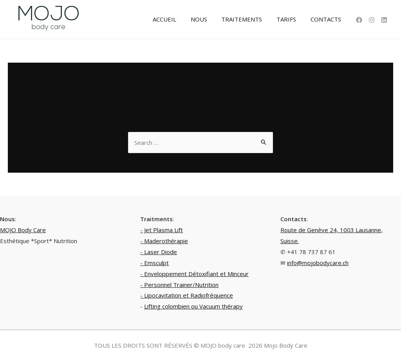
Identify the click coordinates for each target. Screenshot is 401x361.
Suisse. (289, 241)
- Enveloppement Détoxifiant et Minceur (194, 274)
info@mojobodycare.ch (318, 263)
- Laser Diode (158, 252)
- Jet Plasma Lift (161, 230)
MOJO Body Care (23, 230)
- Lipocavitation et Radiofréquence (186, 295)
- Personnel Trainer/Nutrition (179, 285)
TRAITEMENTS (248, 19)
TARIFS (290, 19)
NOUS (208, 19)
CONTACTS (327, 19)
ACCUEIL (176, 19)
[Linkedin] (384, 20)
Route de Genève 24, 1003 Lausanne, (331, 230)
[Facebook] (359, 20)
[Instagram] (371, 20)
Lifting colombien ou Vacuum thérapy (193, 306)
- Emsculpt (154, 263)
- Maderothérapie (164, 241)
